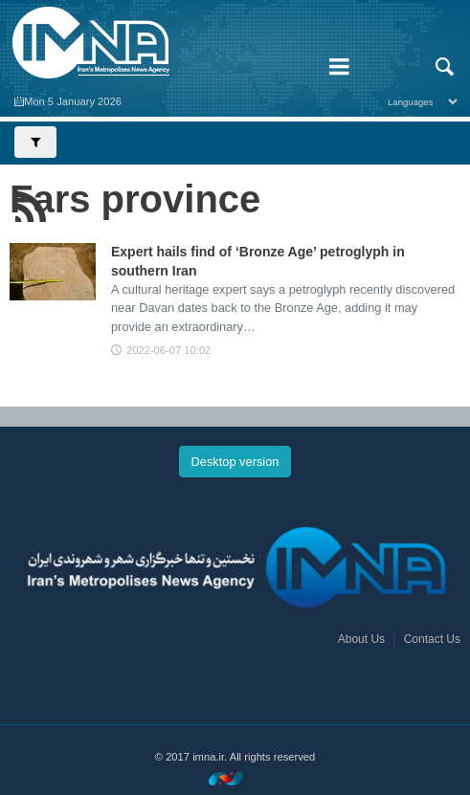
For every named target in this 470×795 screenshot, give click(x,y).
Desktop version (235, 461)
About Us (361, 639)
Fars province (135, 199)
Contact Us (432, 639)
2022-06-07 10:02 (168, 350)
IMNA (156, 43)
